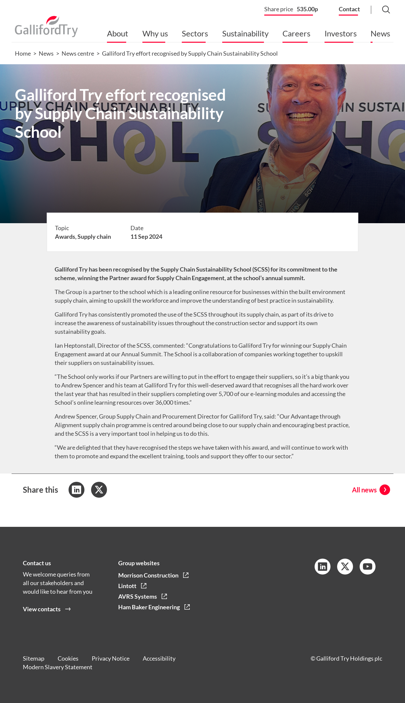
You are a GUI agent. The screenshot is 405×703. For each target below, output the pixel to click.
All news (364, 490)
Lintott (127, 585)
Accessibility (159, 658)
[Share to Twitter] (99, 490)
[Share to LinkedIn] (76, 490)
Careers (296, 33)
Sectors (195, 33)
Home (23, 53)
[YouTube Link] (368, 567)
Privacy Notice (110, 658)
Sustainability (245, 33)
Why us (155, 33)
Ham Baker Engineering (149, 607)
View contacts (42, 609)
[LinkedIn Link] (322, 567)
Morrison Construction (148, 575)
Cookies (68, 658)
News (380, 33)
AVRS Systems (137, 596)
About (117, 33)
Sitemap (33, 658)
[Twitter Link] (345, 567)
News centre (78, 53)
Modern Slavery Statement (57, 667)
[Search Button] (379, 10)
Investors (341, 33)
